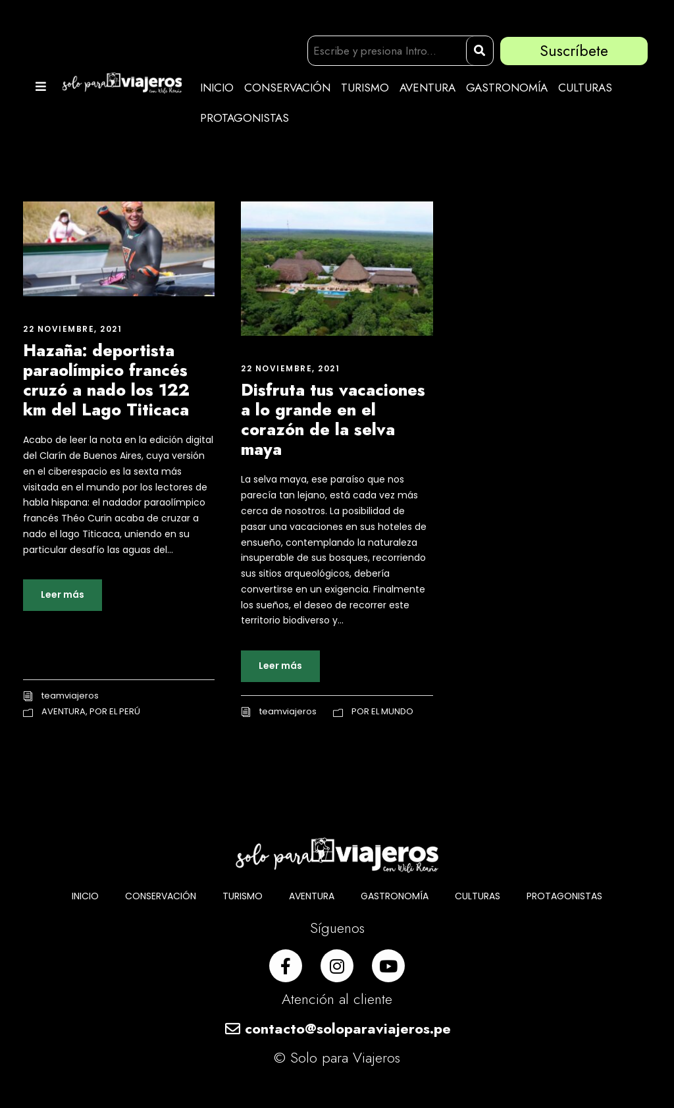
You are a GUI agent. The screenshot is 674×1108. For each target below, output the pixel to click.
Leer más (62, 594)
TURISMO (365, 87)
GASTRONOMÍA (507, 87)
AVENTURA (427, 87)
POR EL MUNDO (382, 711)
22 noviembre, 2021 (72, 328)
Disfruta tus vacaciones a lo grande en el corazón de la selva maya (333, 419)
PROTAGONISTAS (244, 118)
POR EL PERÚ (115, 711)
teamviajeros (70, 695)
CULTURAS (585, 87)
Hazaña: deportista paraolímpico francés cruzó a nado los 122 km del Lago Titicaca (106, 379)
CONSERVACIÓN (287, 87)
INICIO (217, 87)
